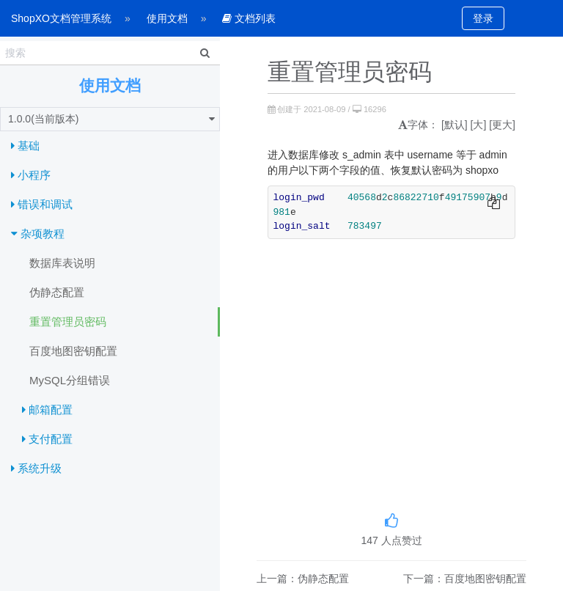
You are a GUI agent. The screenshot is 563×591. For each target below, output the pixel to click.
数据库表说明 (62, 263)
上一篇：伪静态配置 (303, 578)
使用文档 (167, 18)
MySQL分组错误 (69, 380)
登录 (483, 18)
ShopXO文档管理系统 (61, 18)
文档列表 (249, 18)
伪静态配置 (56, 292)
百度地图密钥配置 (73, 351)
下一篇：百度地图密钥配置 (464, 578)
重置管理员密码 (67, 321)
